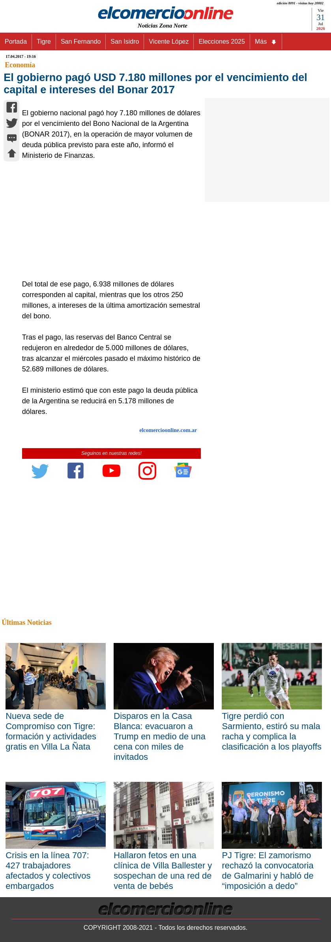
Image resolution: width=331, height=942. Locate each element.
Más (266, 41)
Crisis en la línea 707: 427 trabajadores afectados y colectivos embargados (48, 870)
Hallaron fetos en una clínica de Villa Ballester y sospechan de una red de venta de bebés (163, 870)
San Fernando (81, 41)
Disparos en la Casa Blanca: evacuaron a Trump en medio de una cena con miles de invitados (160, 736)
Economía (20, 65)
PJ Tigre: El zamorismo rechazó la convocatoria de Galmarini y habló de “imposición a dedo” (267, 870)
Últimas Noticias (26, 622)
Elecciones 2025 (221, 41)
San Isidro (124, 41)
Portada (16, 41)
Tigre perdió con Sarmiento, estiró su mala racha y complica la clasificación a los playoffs (272, 731)
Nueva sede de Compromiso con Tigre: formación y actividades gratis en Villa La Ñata (51, 731)
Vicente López (169, 41)
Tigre (44, 41)
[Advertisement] (109, 220)
